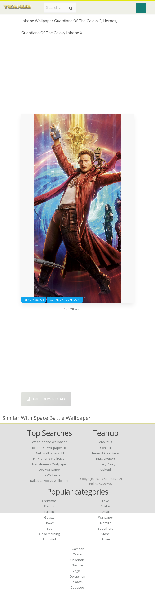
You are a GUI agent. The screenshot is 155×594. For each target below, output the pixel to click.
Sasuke (77, 565)
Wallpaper (105, 517)
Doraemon (77, 576)
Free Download (46, 399)
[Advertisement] (77, 77)
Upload (105, 469)
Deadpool (78, 587)
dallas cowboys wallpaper (49, 480)
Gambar (78, 549)
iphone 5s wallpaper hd (49, 448)
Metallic (105, 523)
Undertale (77, 560)
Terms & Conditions (106, 453)
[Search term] (60, 7)
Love (105, 501)
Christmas (49, 501)
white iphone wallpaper (49, 442)
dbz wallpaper (49, 469)
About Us (105, 442)
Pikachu (77, 582)
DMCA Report (105, 458)
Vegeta (77, 571)
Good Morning (49, 534)
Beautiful (49, 539)
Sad (49, 528)
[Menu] (141, 8)
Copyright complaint (65, 299)
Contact (105, 448)
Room (106, 539)
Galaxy (49, 517)
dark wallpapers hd (49, 453)
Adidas (106, 506)
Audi (105, 512)
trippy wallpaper (49, 475)
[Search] (70, 8)
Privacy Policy (105, 464)
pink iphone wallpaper (49, 458)
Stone (105, 534)
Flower (49, 523)
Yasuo (77, 554)
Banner (49, 506)
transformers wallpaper (49, 464)
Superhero (105, 528)
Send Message (33, 299)
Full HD (49, 512)
